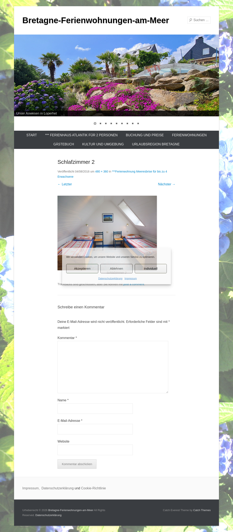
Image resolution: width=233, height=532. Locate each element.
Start (31, 135)
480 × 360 (101, 171)
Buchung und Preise (145, 135)
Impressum (131, 278)
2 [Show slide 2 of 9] (100, 124)
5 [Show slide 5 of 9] (116, 124)
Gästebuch (63, 144)
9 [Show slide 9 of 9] (138, 124)
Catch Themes (202, 510)
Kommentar (67, 338)
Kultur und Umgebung (103, 144)
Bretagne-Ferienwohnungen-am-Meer (95, 20)
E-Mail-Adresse (70, 420)
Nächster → (166, 184)
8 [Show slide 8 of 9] (132, 124)
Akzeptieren (82, 268)
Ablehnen (116, 268)
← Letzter (65, 184)
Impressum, (31, 488)
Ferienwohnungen (189, 135)
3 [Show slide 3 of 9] (105, 124)
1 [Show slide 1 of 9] (95, 124)
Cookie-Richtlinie (93, 488)
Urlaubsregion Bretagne (156, 144)
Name (63, 400)
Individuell (151, 268)
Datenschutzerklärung (110, 278)
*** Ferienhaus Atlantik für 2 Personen (81, 135)
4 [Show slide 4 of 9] (111, 124)
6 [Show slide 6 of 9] (122, 124)
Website (64, 441)
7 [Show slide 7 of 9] (127, 124)
